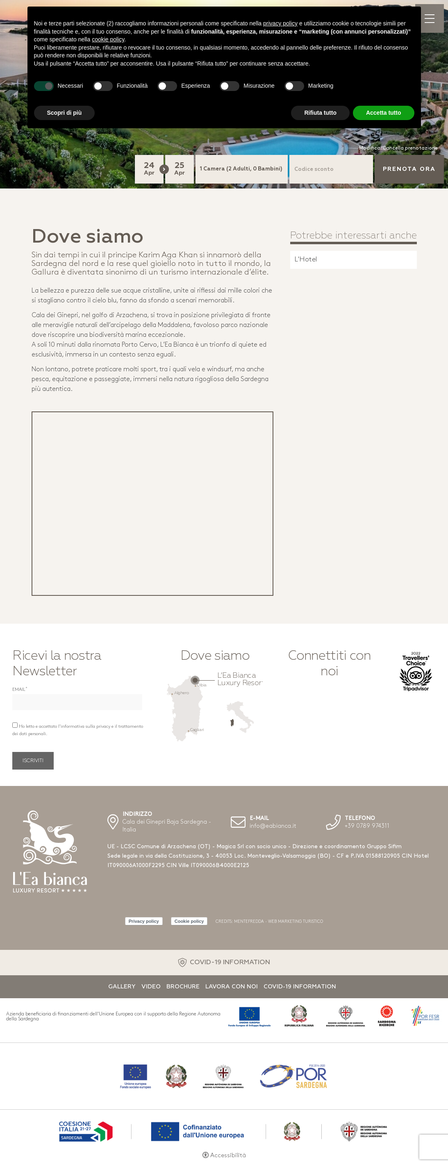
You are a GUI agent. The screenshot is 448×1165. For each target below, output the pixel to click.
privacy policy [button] (280, 23)
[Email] (77, 702)
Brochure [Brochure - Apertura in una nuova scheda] (183, 987)
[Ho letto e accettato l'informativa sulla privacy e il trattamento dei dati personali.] (15, 725)
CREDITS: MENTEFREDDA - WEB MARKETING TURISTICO (269, 922)
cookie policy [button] (108, 39)
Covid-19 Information (300, 987)
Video (151, 987)
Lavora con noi (231, 987)
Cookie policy (189, 921)
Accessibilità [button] (228, 1156)
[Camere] (242, 169)
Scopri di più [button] (64, 112)
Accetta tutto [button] (383, 112)
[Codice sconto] (331, 169)
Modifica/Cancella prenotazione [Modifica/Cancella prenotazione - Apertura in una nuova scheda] (398, 148)
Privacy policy (144, 921)
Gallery (122, 987)
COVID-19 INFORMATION (230, 962)
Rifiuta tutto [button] (320, 112)
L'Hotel (305, 259)
